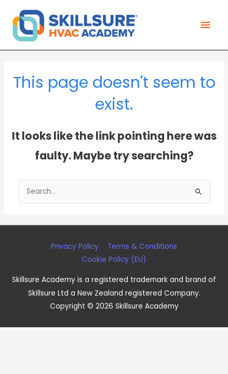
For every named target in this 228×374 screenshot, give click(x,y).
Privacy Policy (75, 246)
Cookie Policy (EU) (114, 259)
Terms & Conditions (142, 246)
